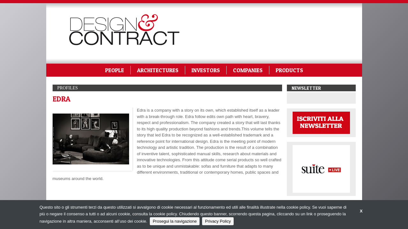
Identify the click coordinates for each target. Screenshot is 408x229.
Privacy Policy (218, 221)
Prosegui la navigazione (175, 221)
